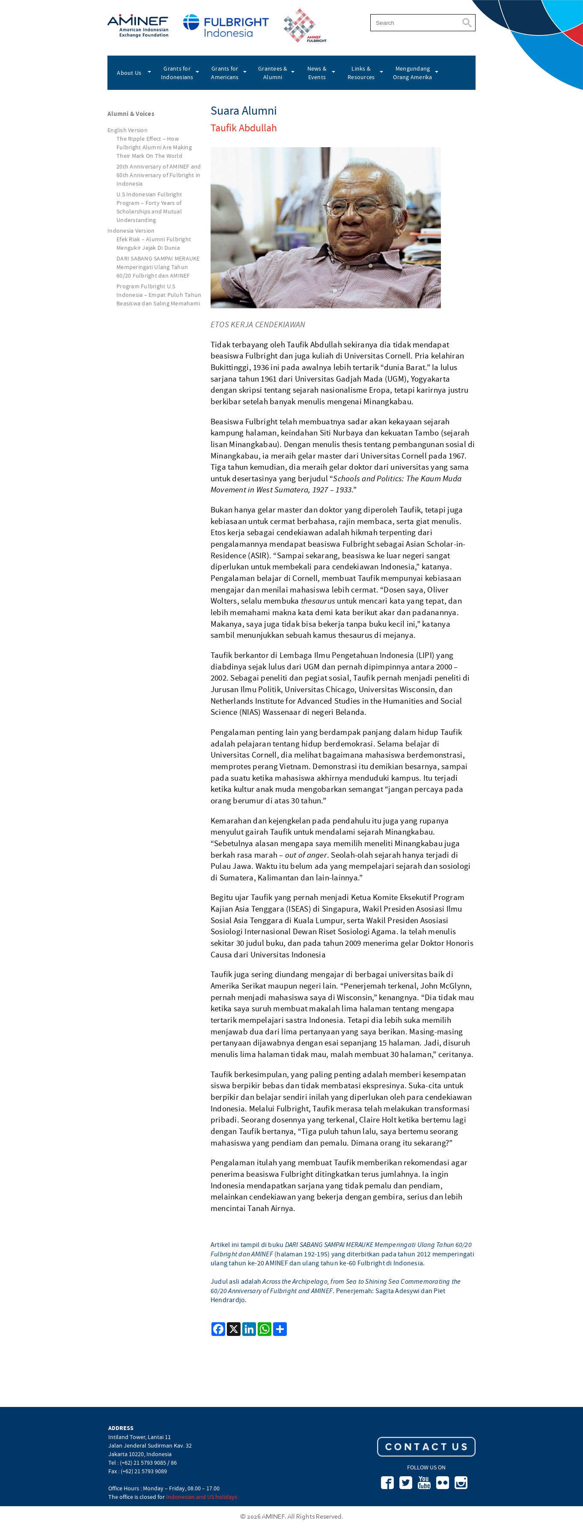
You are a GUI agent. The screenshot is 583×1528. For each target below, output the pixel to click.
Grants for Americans (224, 73)
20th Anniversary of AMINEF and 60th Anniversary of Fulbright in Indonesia (158, 175)
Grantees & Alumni (273, 73)
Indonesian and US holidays (201, 1497)
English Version (127, 130)
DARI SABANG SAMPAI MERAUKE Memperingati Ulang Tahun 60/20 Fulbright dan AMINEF (158, 267)
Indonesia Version (131, 230)
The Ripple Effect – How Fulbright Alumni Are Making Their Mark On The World (154, 147)
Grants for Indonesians (177, 73)
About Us (129, 73)
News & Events (317, 73)
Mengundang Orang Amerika (412, 73)
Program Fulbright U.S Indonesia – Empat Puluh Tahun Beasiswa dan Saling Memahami (158, 294)
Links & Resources (361, 73)
